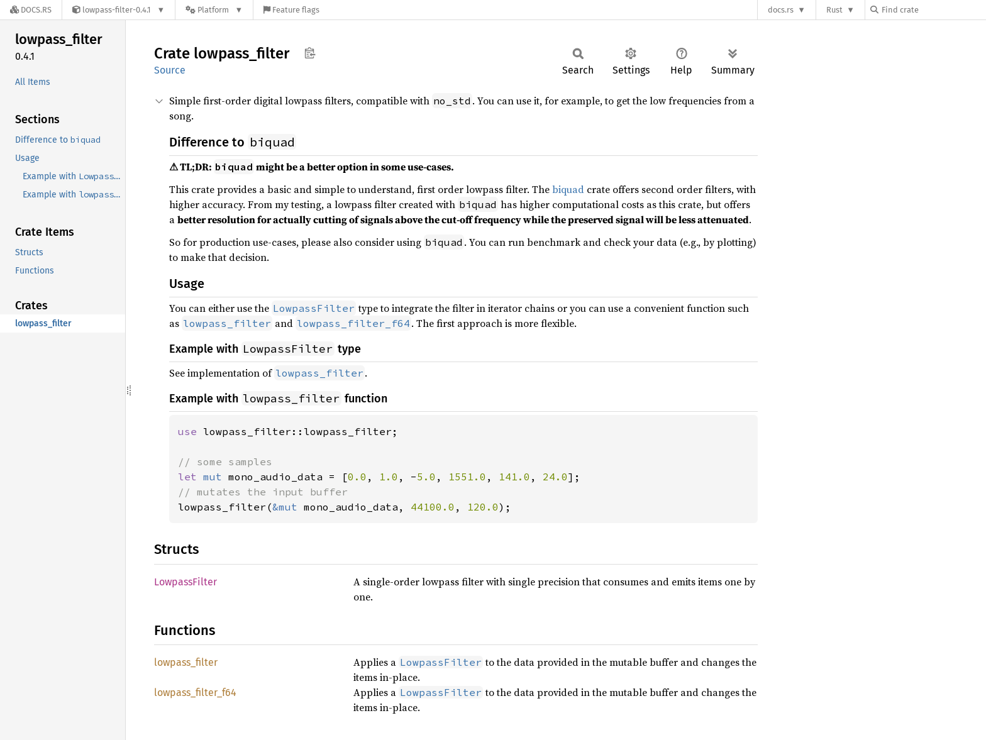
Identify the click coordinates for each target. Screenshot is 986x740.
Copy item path (309, 53)
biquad (568, 189)
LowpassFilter (185, 582)
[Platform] (214, 9)
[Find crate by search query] (933, 9)
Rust (834, 9)
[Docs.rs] (31, 9)
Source (170, 70)
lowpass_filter (186, 662)
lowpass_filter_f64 (195, 693)
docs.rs (781, 9)
